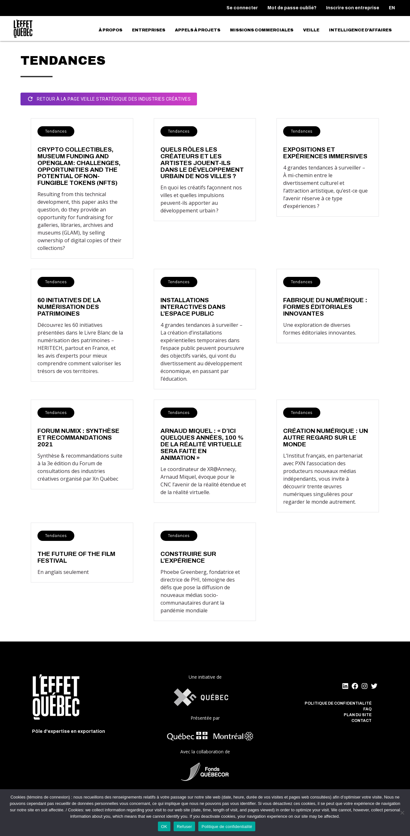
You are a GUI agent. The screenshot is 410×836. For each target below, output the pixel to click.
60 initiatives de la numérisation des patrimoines (69, 307)
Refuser (184, 826)
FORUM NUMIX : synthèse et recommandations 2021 (78, 437)
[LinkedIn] (345, 686)
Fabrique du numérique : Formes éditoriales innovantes (325, 307)
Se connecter (242, 7)
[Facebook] (355, 686)
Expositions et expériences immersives (325, 153)
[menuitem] (392, 8)
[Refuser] (402, 812)
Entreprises (148, 30)
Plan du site (358, 715)
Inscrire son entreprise (352, 7)
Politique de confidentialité (338, 703)
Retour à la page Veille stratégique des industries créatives (109, 99)
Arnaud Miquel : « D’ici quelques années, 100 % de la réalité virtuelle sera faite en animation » (202, 444)
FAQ (367, 709)
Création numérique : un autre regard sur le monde (325, 437)
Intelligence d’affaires (360, 30)
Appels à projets (197, 30)
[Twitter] (374, 686)
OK (164, 826)
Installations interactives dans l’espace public (193, 307)
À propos (110, 30)
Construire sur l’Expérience (188, 557)
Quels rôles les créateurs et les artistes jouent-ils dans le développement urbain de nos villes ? (202, 163)
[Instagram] (364, 686)
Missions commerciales (261, 30)
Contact (361, 720)
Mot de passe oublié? (291, 7)
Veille (311, 30)
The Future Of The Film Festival (76, 557)
